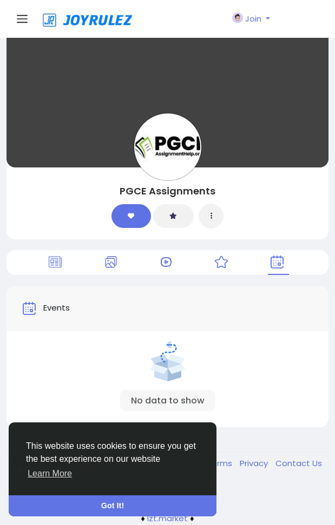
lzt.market (167, 518)
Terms (220, 463)
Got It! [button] (112, 505)
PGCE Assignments (167, 191)
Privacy (255, 463)
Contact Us (298, 463)
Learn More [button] (50, 473)
